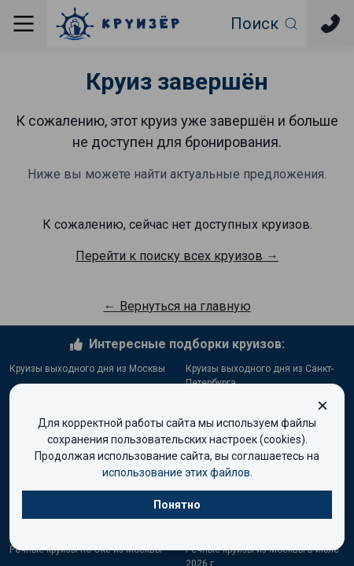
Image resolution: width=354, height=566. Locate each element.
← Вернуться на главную (177, 306)
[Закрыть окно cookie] (322, 405)
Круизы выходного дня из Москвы (87, 368)
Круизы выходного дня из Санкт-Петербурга (260, 375)
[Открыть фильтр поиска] (264, 23)
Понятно (177, 504)
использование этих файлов (176, 472)
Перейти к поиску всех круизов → (177, 255)
